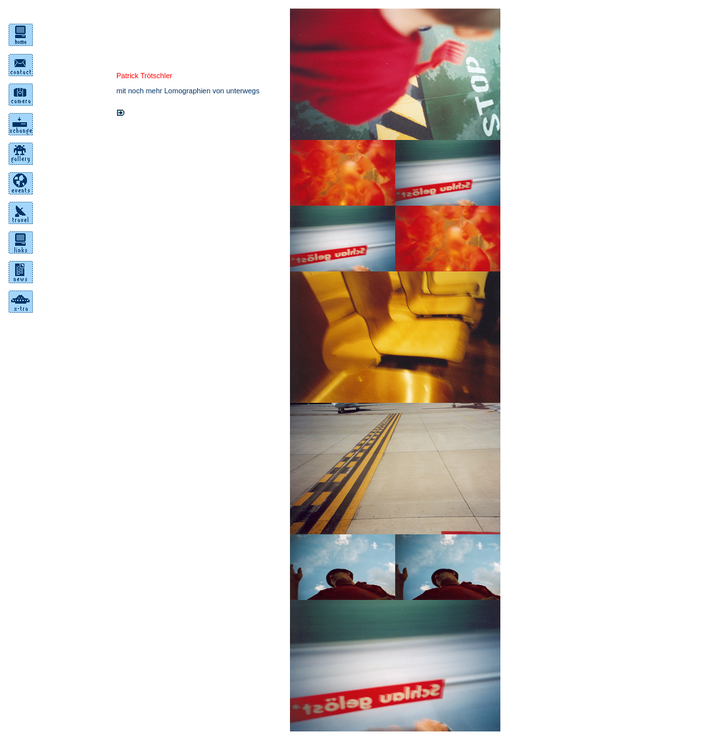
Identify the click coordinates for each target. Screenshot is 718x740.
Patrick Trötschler (144, 76)
